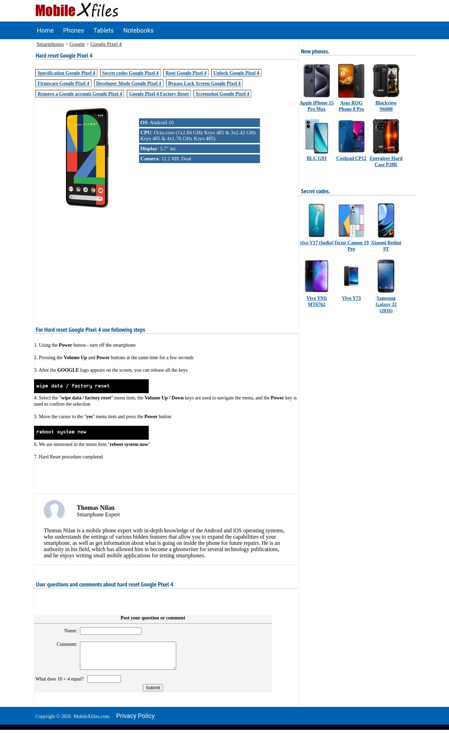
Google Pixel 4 (106, 44)
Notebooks (138, 30)
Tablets (103, 30)
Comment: (64, 644)
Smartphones (50, 44)
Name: (67, 630)
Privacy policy (135, 721)
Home (45, 30)
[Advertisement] (166, 259)
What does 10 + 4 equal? (60, 684)
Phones (73, 30)
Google (77, 44)
